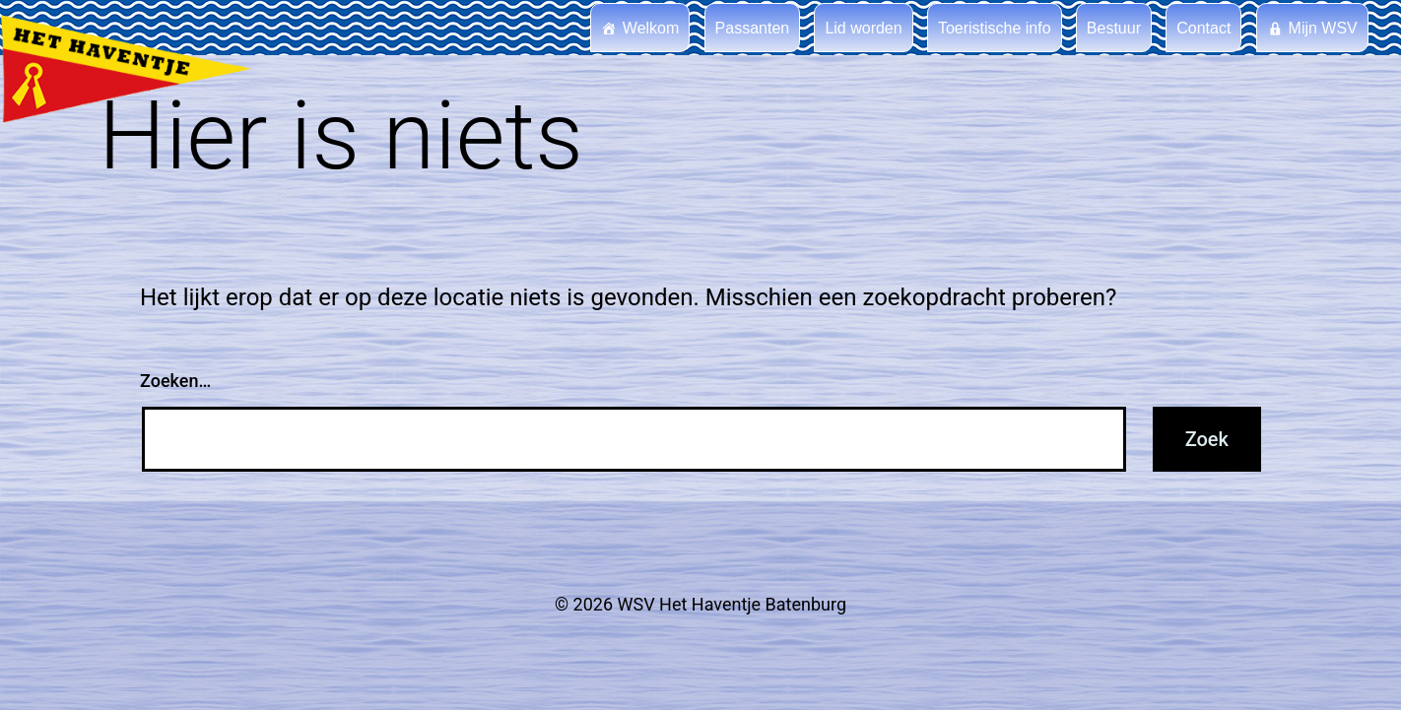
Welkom (651, 28)
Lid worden (863, 28)
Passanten (752, 28)
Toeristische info (994, 28)
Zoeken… (175, 380)
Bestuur (1114, 28)
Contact (1203, 28)
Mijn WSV (1323, 28)
